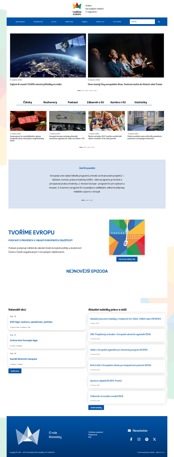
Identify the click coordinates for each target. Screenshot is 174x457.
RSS (89, 437)
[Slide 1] (79, 90)
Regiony (84, 22)
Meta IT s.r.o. (160, 452)
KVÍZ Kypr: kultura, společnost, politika (31, 321)
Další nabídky (96, 407)
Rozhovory (50, 102)
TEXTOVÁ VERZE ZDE (127, 259)
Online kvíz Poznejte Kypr (24, 340)
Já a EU (54, 22)
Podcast (73, 102)
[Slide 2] (83, 90)
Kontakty (55, 436)
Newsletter (138, 430)
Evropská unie (38, 22)
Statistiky (140, 102)
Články (27, 102)
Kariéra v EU (100, 22)
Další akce (15, 371)
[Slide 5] (95, 90)
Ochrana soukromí (95, 432)
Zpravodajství (20, 22)
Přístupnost (92, 434)
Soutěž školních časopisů (23, 358)
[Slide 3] (87, 90)
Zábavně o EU (95, 102)
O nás (53, 432)
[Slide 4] (91, 90)
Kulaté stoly (69, 22)
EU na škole (117, 22)
